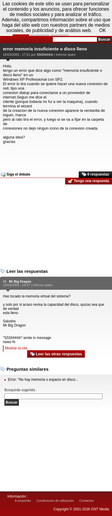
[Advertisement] (55, 156)
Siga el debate (15, 174)
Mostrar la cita (16, 348)
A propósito (23, 500)
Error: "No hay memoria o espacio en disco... (43, 380)
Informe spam (65, 54)
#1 (4, 281)
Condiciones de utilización (55, 500)
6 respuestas (95, 174)
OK (102, 30)
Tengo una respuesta (88, 181)
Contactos (86, 500)
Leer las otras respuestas (56, 354)
